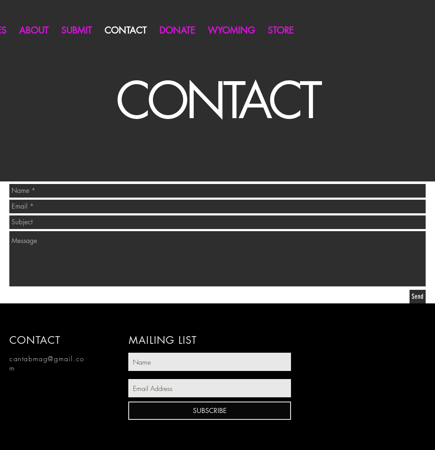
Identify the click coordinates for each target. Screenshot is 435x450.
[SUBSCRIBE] (209, 411)
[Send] (418, 296)
